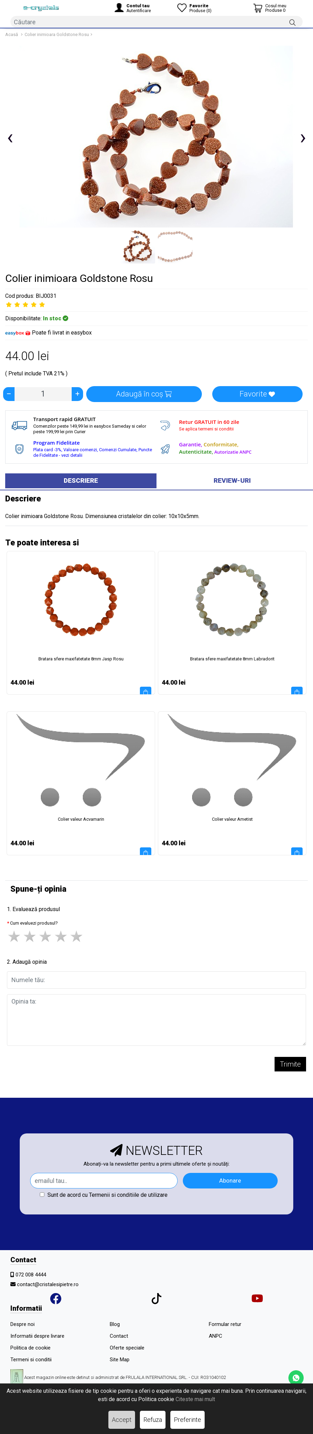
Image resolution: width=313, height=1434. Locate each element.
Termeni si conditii (31, 1359)
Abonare (230, 1180)
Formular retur (225, 1324)
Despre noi (22, 1324)
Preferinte (187, 1419)
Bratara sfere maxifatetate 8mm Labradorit (232, 658)
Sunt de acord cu (104, 1195)
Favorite (257, 394)
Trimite (290, 1064)
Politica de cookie (30, 1348)
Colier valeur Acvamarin (81, 819)
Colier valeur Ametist (232, 819)
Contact (119, 1336)
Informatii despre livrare (37, 1336)
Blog (115, 1324)
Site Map (119, 1359)
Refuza (152, 1419)
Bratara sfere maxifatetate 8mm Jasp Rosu (81, 658)
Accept (122, 1419)
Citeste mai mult (195, 1399)
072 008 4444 (31, 1275)
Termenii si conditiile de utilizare (128, 1195)
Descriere (81, 480)
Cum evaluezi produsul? (34, 923)
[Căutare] (292, 22)
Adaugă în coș (144, 394)
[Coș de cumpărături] (270, 8)
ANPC (215, 1336)
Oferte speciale (127, 1348)
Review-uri (232, 480)
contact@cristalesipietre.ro (48, 1284)
